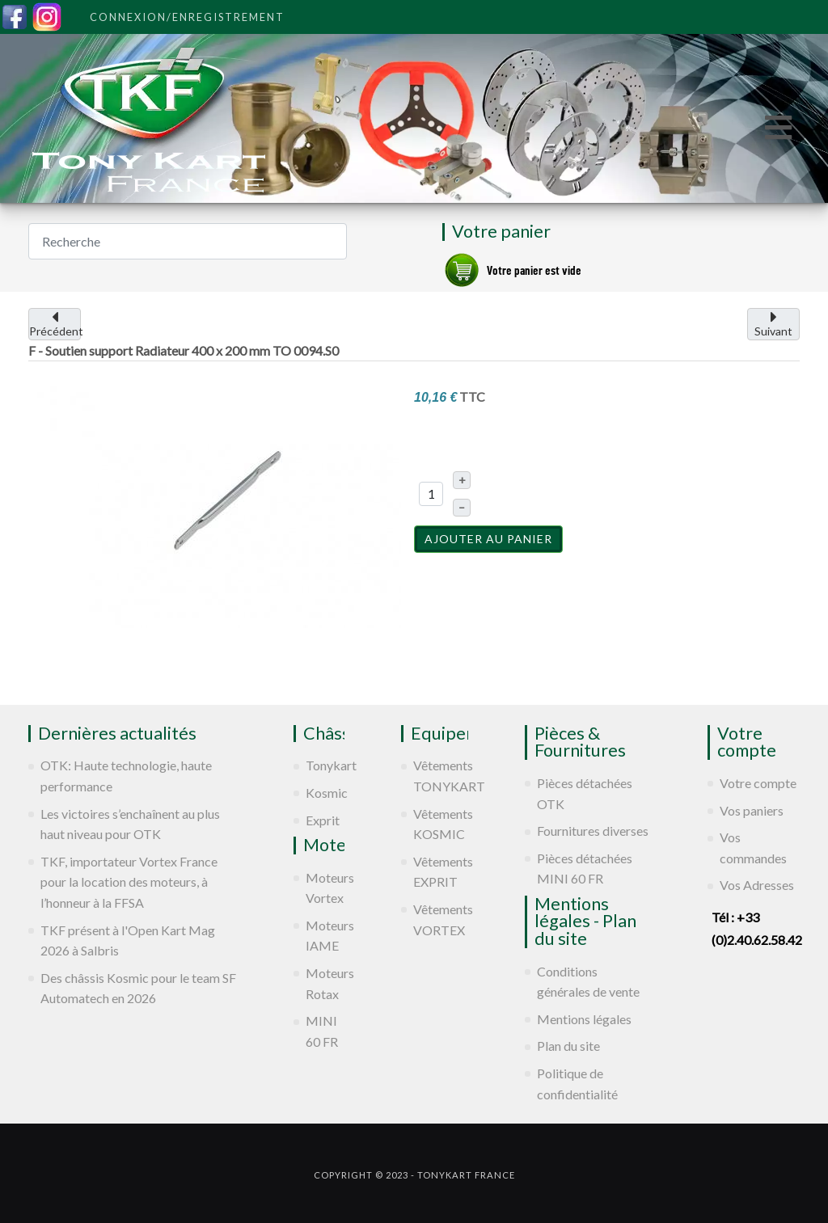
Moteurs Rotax (325, 983)
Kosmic (325, 792)
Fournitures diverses (592, 830)
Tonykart (325, 765)
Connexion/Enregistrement (187, 17)
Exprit (323, 820)
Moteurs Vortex (325, 888)
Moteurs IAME (325, 935)
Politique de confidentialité (577, 1083)
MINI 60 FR (322, 1031)
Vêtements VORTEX (441, 919)
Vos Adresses (757, 884)
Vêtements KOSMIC (441, 824)
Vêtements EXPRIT (441, 872)
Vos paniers (752, 810)
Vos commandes (753, 847)
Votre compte (758, 783)
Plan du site (568, 1045)
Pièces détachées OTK (584, 793)
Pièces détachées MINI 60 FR (584, 868)
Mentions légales (584, 1019)
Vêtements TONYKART (441, 775)
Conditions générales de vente (588, 982)
